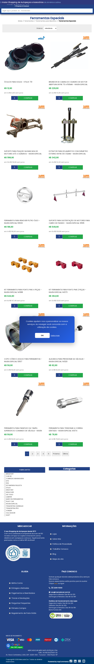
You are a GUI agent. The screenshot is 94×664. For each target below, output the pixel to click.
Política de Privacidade (62, 544)
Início (20, 21)
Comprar (28, 98)
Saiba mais (55, 335)
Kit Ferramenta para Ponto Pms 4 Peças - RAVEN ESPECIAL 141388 (23, 290)
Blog (54, 554)
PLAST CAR (10, 501)
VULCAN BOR (10, 513)
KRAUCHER (10, 492)
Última (65, 454)
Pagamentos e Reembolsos (23, 593)
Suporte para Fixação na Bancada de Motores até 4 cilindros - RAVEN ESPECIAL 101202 (23, 154)
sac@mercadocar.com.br (59, 592)
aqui (56, 583)
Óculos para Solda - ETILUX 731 (18, 82)
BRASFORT (10, 474)
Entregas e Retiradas (20, 588)
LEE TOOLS (9, 495)
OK (42, 335)
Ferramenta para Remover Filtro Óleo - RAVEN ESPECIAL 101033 (22, 221)
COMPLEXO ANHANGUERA (15, 478)
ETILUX (8, 488)
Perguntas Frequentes (21, 603)
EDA (7, 483)
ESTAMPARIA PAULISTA (14, 485)
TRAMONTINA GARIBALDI (14, 506)
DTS (7, 481)
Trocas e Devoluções (20, 598)
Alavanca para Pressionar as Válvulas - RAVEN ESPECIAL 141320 (67, 360)
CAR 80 (9, 476)
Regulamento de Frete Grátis (24, 613)
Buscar (90, 10)
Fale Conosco (69, 571)
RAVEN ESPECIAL (12, 504)
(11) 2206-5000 (55, 588)
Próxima (56, 454)
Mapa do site (58, 559)
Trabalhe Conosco (60, 549)
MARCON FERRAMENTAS (14, 499)
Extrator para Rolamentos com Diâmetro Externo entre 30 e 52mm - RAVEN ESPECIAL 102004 (68, 154)
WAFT (8, 515)
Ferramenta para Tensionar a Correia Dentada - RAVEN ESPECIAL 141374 (66, 429)
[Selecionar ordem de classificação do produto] (50, 28)
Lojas (55, 534)
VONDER (9, 511)
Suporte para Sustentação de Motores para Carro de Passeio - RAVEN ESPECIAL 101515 (69, 221)
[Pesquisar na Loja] (47, 10)
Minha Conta (17, 583)
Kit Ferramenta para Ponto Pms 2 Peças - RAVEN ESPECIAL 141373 (67, 290)
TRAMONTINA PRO (12, 508)
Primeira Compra (19, 608)
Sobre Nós (57, 539)
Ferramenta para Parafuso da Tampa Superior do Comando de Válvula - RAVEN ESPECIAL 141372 (23, 430)
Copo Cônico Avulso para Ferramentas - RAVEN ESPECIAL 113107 (23, 360)
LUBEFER (9, 497)
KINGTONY (9, 490)
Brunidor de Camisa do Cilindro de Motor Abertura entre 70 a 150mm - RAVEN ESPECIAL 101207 (68, 84)
